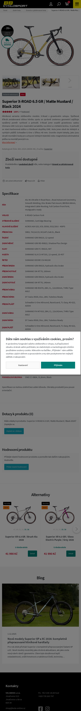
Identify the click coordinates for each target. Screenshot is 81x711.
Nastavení (23, 365)
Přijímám (58, 365)
